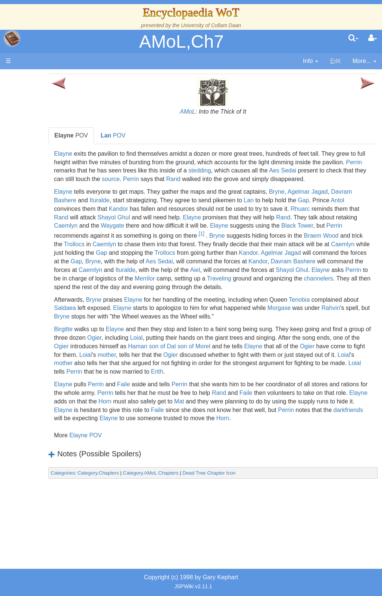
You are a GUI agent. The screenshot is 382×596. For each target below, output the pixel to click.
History (44, 184)
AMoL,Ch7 (181, 41)
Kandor (205, 217)
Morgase (104, 342)
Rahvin (156, 342)
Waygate (257, 234)
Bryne (315, 200)
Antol (132, 217)
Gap (98, 217)
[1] (110, 251)
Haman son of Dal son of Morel (277, 371)
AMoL (207, 111)
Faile (162, 410)
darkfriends (248, 444)
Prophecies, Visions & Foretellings (51, 371)
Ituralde (160, 209)
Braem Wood (230, 253)
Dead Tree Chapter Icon (247, 507)
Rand (349, 179)
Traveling (332, 295)
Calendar (47, 192)
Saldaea (153, 333)
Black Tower (180, 243)
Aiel (272, 287)
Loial (215, 363)
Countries (63, 226)
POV (110, 135)
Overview (62, 218)
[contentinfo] (310, 61)
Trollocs (294, 253)
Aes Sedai (144, 179)
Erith (360, 397)
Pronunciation (53, 422)
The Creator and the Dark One (52, 133)
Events (44, 201)
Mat (320, 427)
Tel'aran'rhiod (53, 388)
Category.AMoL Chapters (189, 507)
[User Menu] (372, 38)
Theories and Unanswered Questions (52, 405)
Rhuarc (109, 225)
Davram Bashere (115, 209)
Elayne (102, 153)
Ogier (173, 363)
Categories (101, 507)
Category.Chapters (137, 507)
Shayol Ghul (229, 225)
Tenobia (338, 325)
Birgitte (102, 355)
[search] (353, 38)
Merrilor (257, 295)
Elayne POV (124, 469)
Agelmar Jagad (346, 200)
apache (11, 38)
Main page (34, 77)
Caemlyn (210, 234)
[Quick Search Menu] (353, 38)
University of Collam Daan (211, 25)
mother (248, 380)
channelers (158, 304)
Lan (310, 209)
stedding (331, 170)
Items (42, 354)
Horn (245, 427)
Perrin (176, 170)
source (286, 179)
